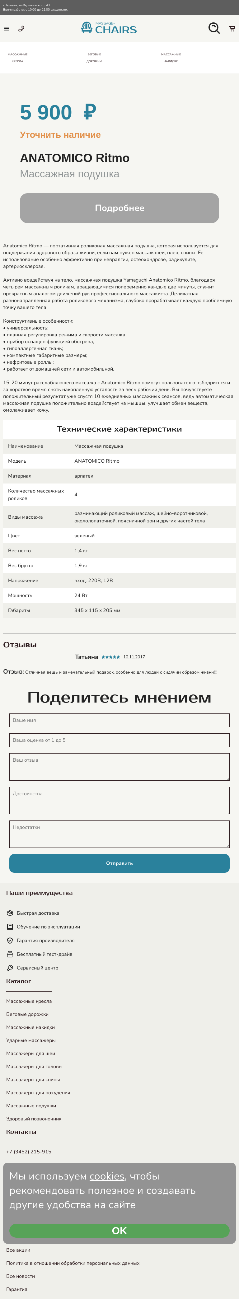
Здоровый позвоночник (33, 1118)
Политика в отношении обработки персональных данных (73, 1263)
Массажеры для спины (33, 1079)
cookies (107, 1176)
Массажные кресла (29, 1001)
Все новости (20, 1276)
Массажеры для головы (34, 1066)
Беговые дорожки (27, 1014)
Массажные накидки (30, 1027)
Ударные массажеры (31, 1040)
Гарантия (16, 1289)
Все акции (18, 1250)
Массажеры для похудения (38, 1092)
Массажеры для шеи (30, 1053)
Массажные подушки (31, 1105)
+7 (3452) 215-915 (28, 1151)
